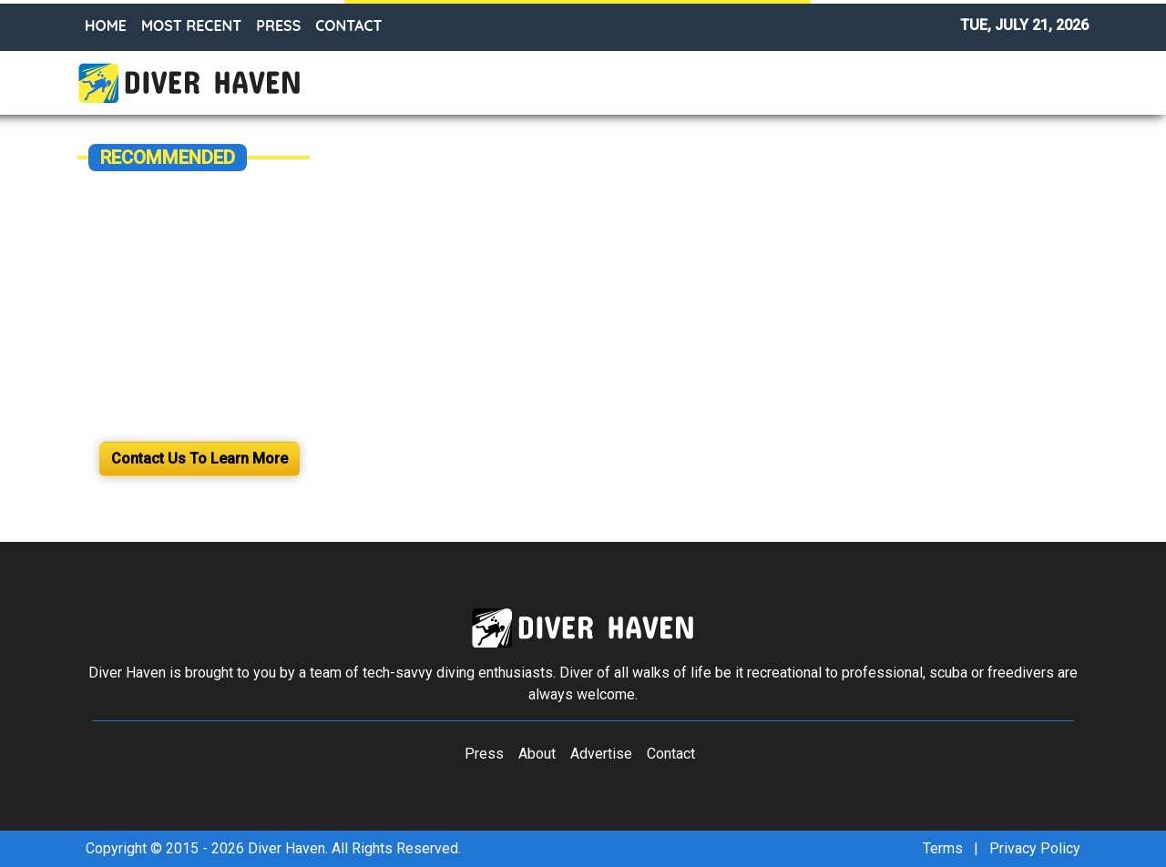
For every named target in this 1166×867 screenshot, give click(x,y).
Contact (671, 753)
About (537, 753)
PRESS (278, 25)
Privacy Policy (1034, 848)
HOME (106, 25)
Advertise (601, 753)
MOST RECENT (191, 25)
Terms (943, 848)
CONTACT (348, 25)
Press (484, 753)
